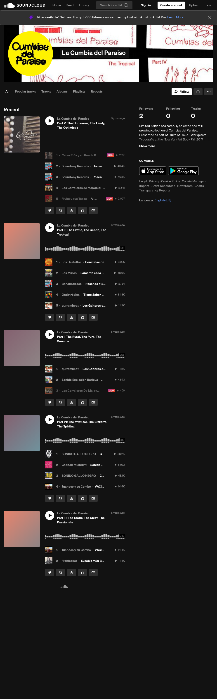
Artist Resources (163, 185)
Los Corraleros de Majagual (81, 187)
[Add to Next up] (93, 210)
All (7, 91)
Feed (69, 5)
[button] (209, 5)
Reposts (97, 91)
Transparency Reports (154, 190)
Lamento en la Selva (95, 272)
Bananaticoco (72, 283)
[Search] (114, 5)
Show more (147, 146)
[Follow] (182, 91)
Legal (143, 181)
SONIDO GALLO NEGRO (79, 453)
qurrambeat (70, 305)
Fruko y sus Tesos (74, 198)
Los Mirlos (69, 272)
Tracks (46, 91)
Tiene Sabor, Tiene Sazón (101, 294)
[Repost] (60, 210)
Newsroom (185, 185)
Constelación (94, 262)
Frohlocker (69, 560)
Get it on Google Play (183, 170)
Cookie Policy (170, 181)
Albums (62, 91)
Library (84, 5)
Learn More (175, 17)
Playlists (79, 91)
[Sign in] (145, 5)
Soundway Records (75, 166)
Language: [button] (155, 200)
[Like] (49, 210)
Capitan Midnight (74, 464)
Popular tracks (25, 91)
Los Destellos (71, 262)
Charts (199, 185)
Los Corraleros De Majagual (82, 390)
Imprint (144, 185)
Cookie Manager (193, 181)
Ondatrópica (71, 294)
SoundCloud (24, 5)
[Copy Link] (82, 210)
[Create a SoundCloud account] (171, 5)
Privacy (154, 181)
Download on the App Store (152, 170)
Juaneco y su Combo (76, 486)
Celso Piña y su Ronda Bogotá (83, 155)
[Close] (209, 17)
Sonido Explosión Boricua (80, 379)
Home (56, 5)
